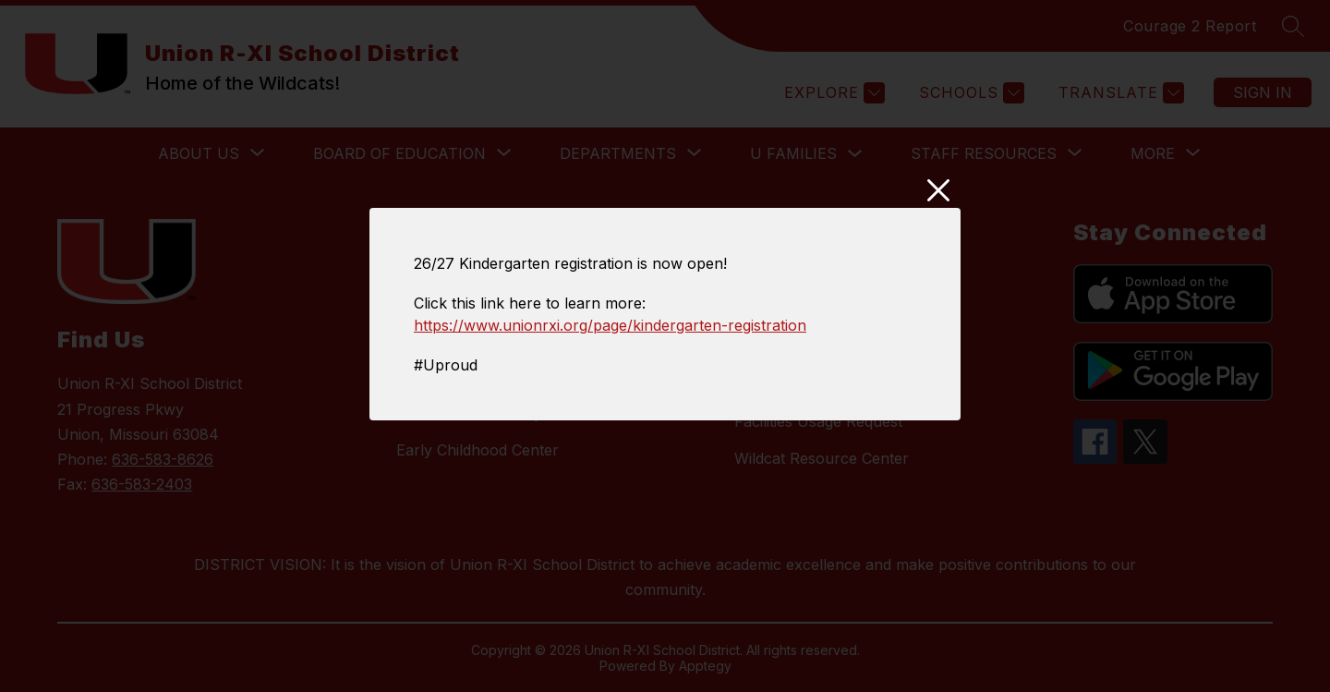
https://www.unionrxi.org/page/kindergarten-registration (610, 325)
